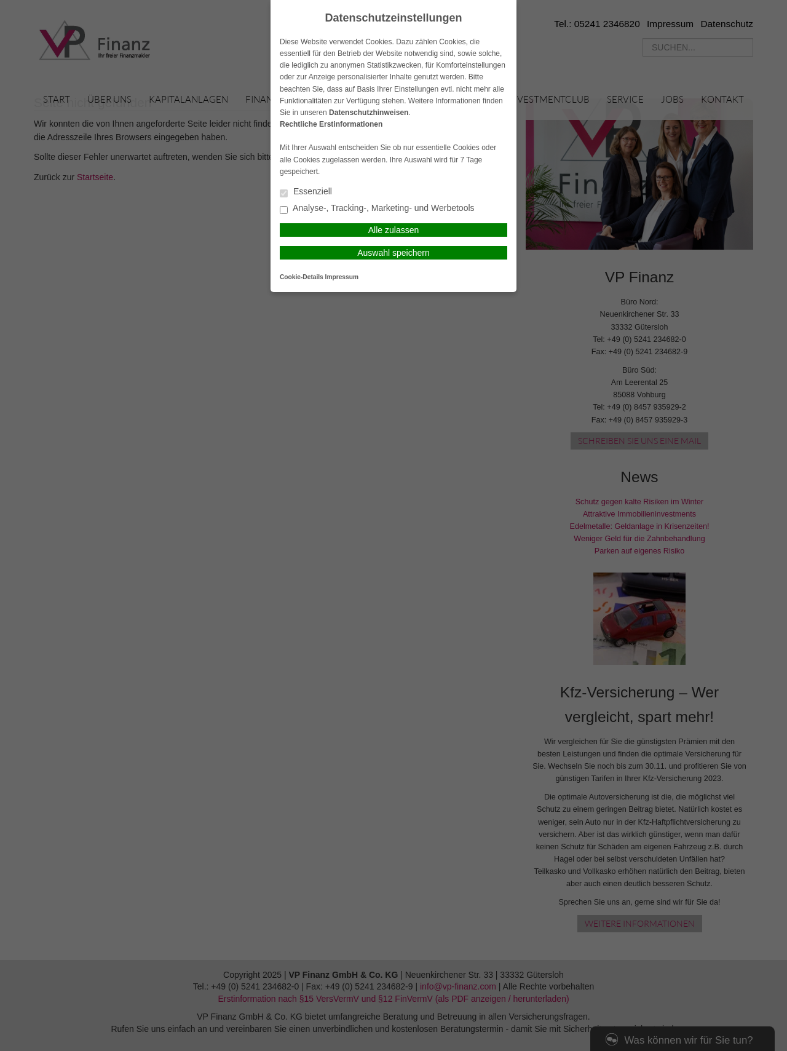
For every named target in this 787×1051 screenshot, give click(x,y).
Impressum (341, 277)
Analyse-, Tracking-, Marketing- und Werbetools (377, 209)
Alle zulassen (393, 230)
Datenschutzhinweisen (368, 112)
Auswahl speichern (393, 253)
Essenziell (306, 192)
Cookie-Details (301, 277)
